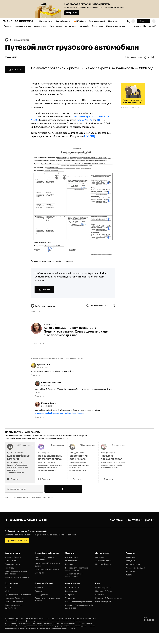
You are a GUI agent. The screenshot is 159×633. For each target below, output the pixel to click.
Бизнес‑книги (71, 591)
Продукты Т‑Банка (103, 591)
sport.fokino (43, 364)
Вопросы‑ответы (12, 564)
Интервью (99, 557)
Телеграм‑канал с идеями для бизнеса (16, 572)
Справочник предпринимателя (78, 601)
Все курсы (39, 572)
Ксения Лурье (50, 324)
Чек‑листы (9, 567)
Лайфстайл (70, 594)
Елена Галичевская (51, 382)
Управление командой (135, 567)
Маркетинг (130, 557)
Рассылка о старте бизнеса (17, 577)
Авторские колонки (103, 560)
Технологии (70, 598)
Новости (39, 587)
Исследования (41, 594)
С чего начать (11, 560)
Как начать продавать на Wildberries (44, 558)
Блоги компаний (72, 587)
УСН (7, 591)
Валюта (128, 574)
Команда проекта (103, 587)
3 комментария (133, 57)
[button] (128, 21)
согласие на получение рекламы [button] (34, 495)
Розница (69, 564)
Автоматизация (132, 564)
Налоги (8, 587)
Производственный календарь (18, 594)
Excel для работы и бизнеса (47, 569)
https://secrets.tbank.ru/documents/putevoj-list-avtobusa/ (59, 413)
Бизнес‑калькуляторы (14, 601)
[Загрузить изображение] (112, 352)
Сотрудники (130, 560)
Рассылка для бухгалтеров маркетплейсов (76, 569)
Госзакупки (130, 571)
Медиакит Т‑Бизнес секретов (108, 598)
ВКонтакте (134, 520)
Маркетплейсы (71, 557)
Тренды (38, 591)
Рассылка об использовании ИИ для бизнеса (79, 606)
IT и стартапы (71, 560)
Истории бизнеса (103, 564)
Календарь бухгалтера (14, 598)
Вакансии (99, 594)
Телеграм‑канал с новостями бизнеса (47, 599)
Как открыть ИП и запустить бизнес (47, 564)
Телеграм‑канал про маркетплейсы (74, 575)
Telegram (115, 520)
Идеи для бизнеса (13, 557)
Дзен (149, 520)
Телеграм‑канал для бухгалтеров (13, 606)
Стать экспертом (103, 601)
